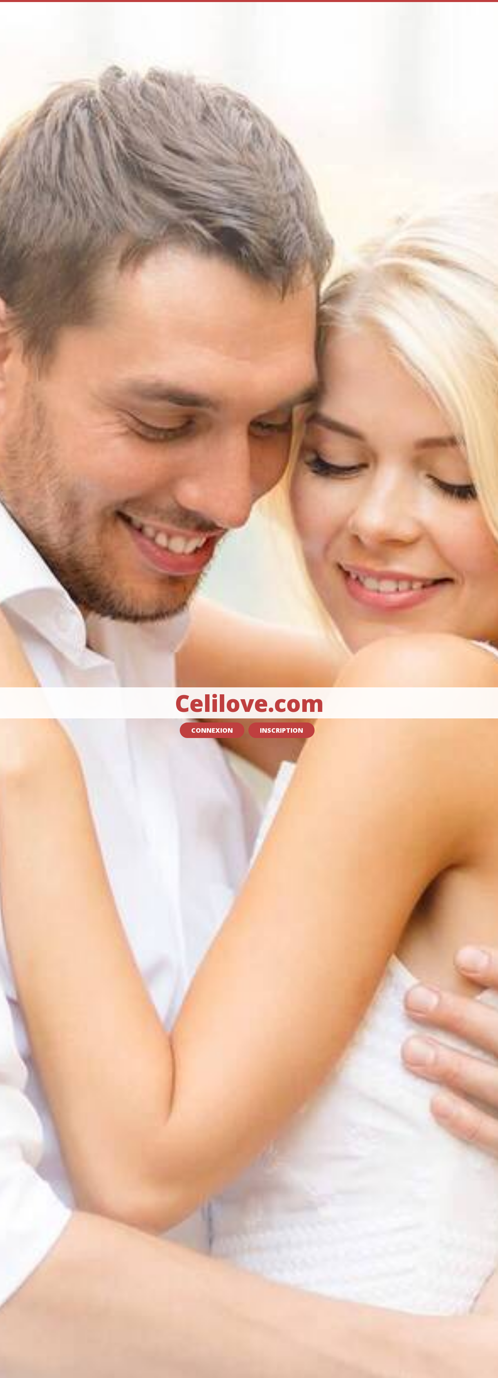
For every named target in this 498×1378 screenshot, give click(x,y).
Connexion (212, 730)
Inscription (281, 730)
